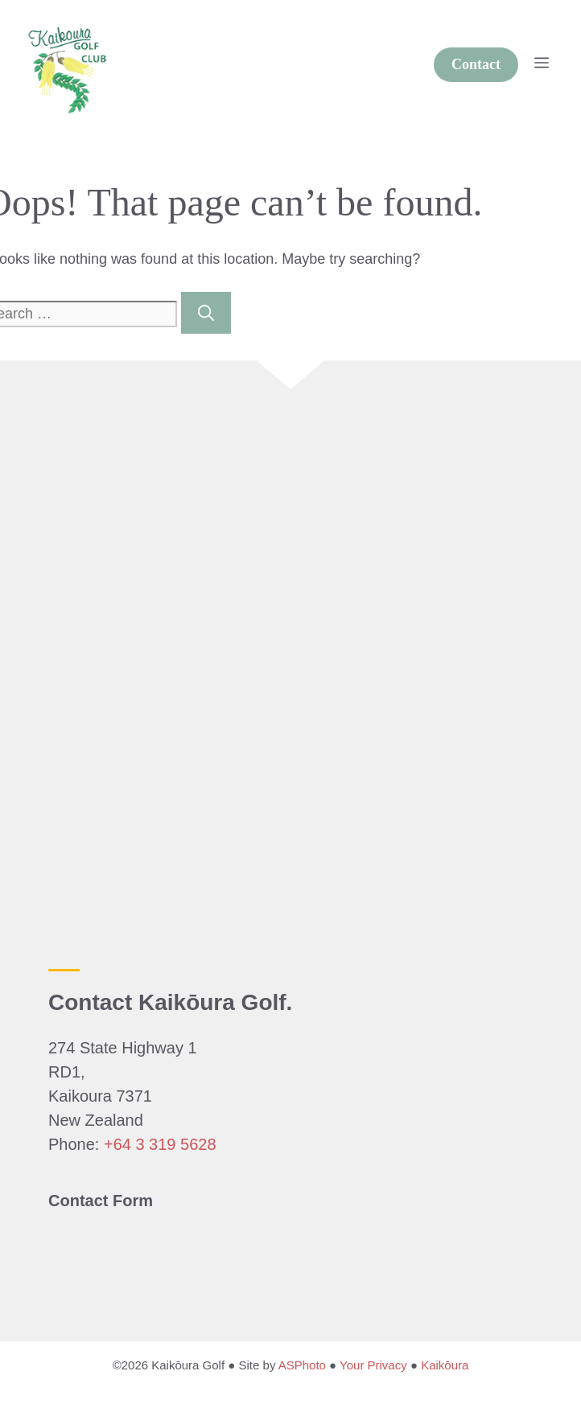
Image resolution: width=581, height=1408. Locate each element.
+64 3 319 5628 (160, 1144)
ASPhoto (302, 1365)
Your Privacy (373, 1365)
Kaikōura (444, 1365)
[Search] (206, 313)
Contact (476, 64)
